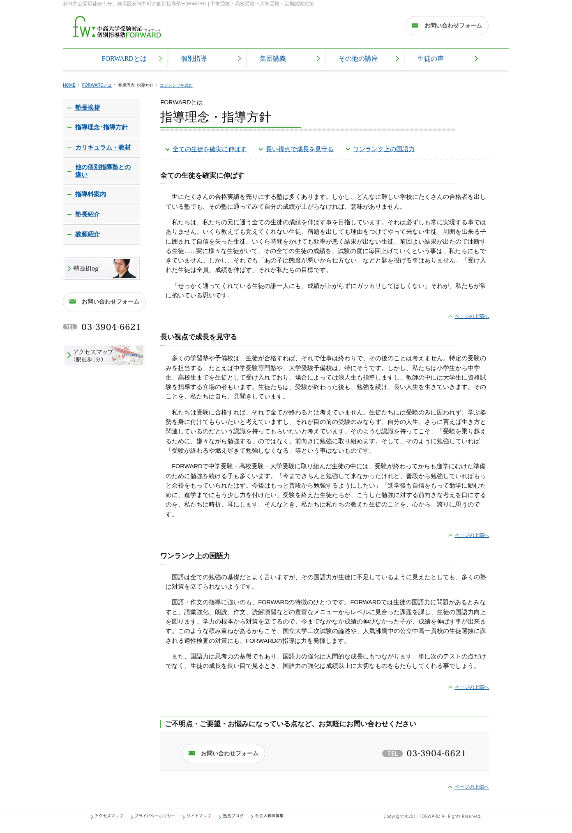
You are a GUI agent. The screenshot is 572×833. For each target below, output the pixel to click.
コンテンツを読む (176, 85)
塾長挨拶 (87, 107)
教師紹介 (87, 234)
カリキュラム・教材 (103, 147)
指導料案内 (90, 194)
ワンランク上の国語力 (384, 149)
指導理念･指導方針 (101, 127)
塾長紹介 (87, 214)
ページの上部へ (471, 316)
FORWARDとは (97, 85)
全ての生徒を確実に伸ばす (210, 149)
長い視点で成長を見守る (300, 149)
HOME (69, 85)
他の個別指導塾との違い (103, 170)
